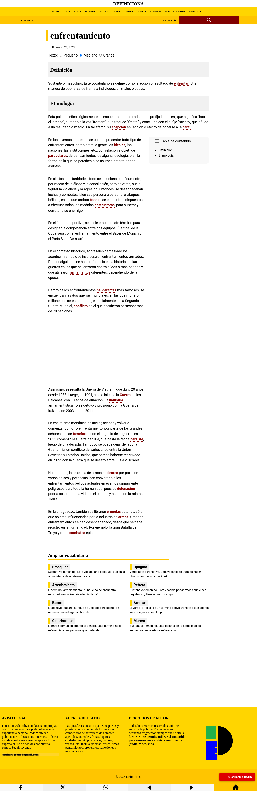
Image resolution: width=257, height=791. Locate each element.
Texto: (53, 55)
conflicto (81, 306)
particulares (57, 156)
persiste (136, 439)
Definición (166, 150)
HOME (55, 11)
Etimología (166, 155)
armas (123, 517)
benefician (81, 434)
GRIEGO (155, 11)
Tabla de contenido (176, 141)
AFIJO (117, 11)
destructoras (105, 205)
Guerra (125, 395)
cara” (187, 127)
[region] (179, 199)
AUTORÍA (195, 11)
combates (77, 533)
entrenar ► (170, 20)
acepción (119, 127)
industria (116, 400)
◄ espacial (27, 20)
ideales (119, 145)
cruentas (114, 512)
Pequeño (71, 55)
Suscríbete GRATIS (237, 777)
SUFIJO (104, 11)
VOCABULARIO (175, 11)
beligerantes (106, 290)
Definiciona (128, 3)
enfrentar (181, 83)
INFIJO (129, 11)
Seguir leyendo (21, 747)
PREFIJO (90, 11)
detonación (126, 489)
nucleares (110, 473)
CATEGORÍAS (72, 11)
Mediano (90, 55)
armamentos (80, 272)
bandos (95, 200)
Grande (108, 55)
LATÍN (142, 11)
